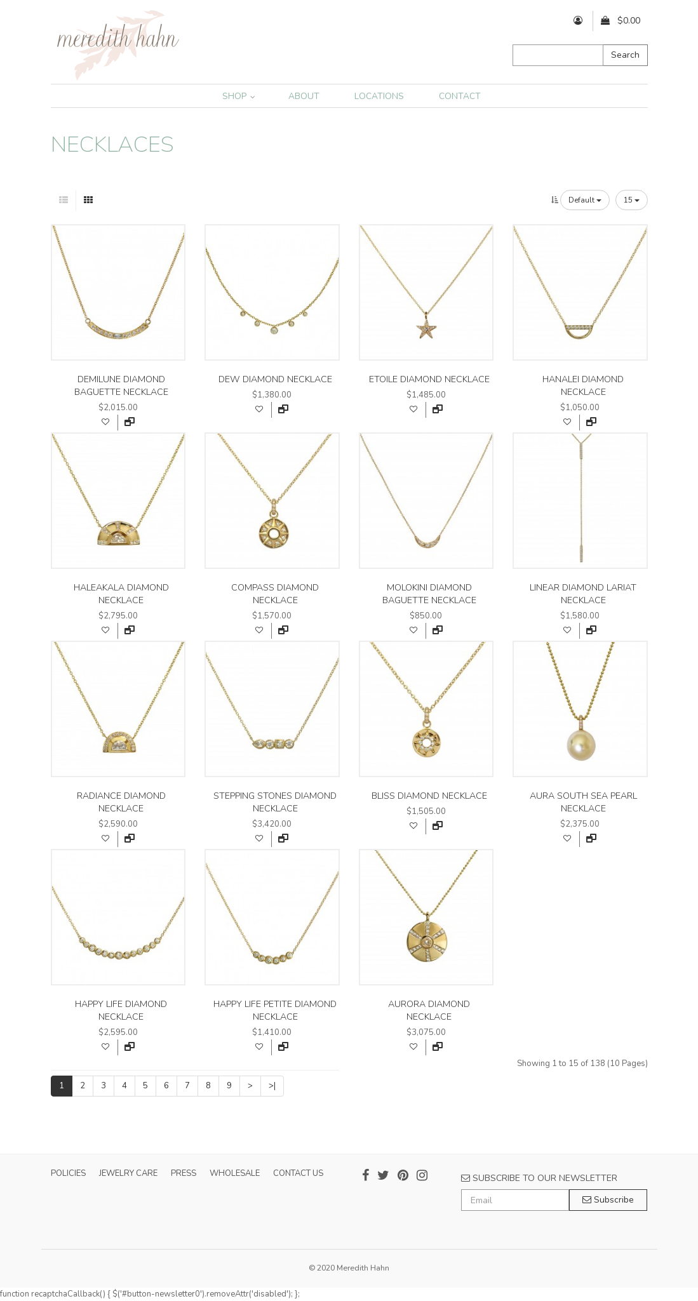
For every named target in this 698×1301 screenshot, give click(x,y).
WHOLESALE (235, 1173)
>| (272, 1085)
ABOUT (303, 96)
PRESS (183, 1173)
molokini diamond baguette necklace (429, 594)
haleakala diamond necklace (121, 594)
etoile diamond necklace (429, 379)
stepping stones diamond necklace (275, 802)
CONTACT (460, 96)
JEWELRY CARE (128, 1173)
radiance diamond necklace (121, 802)
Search (625, 55)
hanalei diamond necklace (583, 385)
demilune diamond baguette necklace (121, 385)
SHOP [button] (238, 96)
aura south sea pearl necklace (583, 802)
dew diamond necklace (275, 379)
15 (632, 200)
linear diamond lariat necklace (583, 594)
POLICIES (68, 1173)
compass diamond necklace (275, 594)
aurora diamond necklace (429, 1010)
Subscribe (608, 1200)
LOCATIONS (379, 96)
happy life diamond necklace (121, 1010)
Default (584, 200)
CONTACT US (298, 1173)
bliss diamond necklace (429, 796)
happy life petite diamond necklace (275, 1010)
